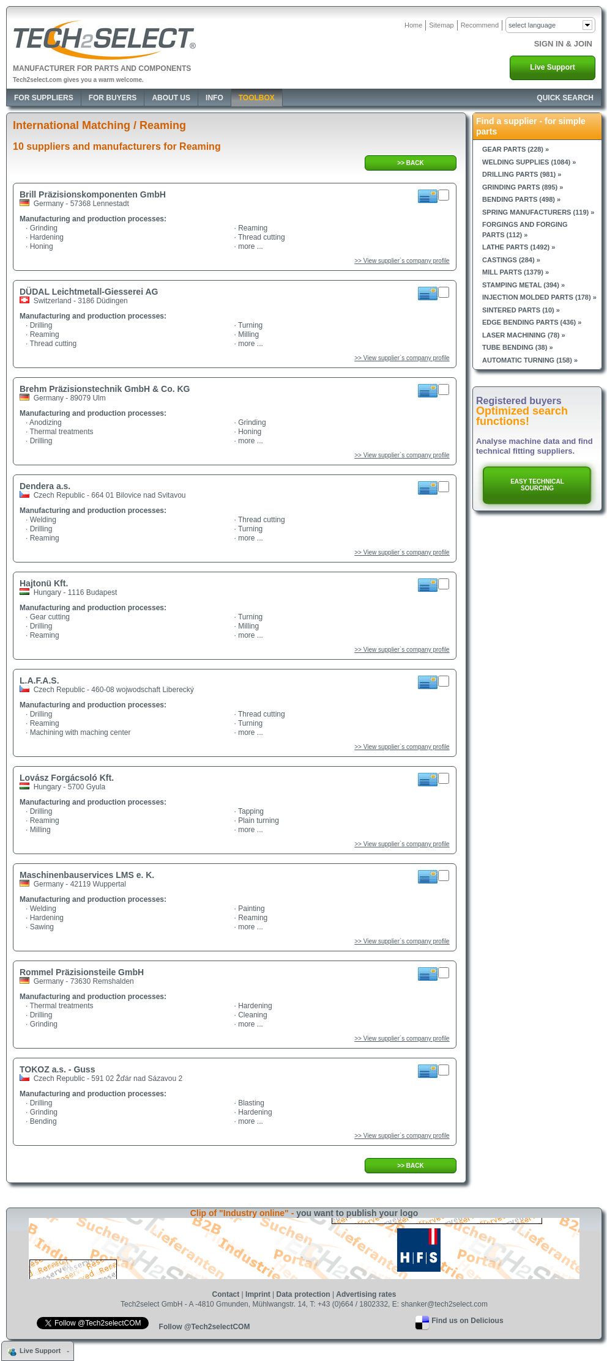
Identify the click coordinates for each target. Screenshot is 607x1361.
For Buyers (113, 98)
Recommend (480, 25)
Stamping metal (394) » (523, 285)
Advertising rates (366, 1294)
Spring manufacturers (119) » (538, 212)
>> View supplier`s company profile (401, 260)
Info (214, 98)
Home (413, 25)
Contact (226, 1294)
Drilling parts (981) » (521, 174)
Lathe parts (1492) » (518, 247)
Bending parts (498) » (521, 199)
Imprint (257, 1294)
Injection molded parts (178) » (539, 297)
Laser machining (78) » (523, 335)
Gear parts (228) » (515, 149)
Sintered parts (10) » (521, 310)
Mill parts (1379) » (515, 272)
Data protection (303, 1294)
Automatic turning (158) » (530, 360)
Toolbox (257, 98)
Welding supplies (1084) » (529, 162)
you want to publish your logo (357, 1213)
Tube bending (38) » (517, 347)
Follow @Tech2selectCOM (204, 1326)
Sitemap (441, 25)
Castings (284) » (511, 260)
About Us (171, 98)
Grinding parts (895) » (522, 187)
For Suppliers (43, 98)
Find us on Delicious (467, 1320)
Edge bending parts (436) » (531, 322)
